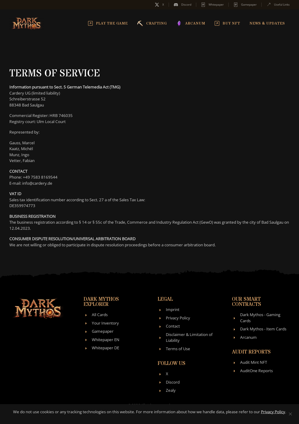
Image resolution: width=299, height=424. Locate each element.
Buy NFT (227, 23)
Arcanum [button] (190, 23)
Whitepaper (212, 4)
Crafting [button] (152, 23)
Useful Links (278, 4)
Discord (182, 4)
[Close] (290, 414)
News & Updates (267, 23)
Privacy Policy (273, 411)
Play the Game (108, 23)
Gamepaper (245, 4)
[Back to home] (26, 23)
